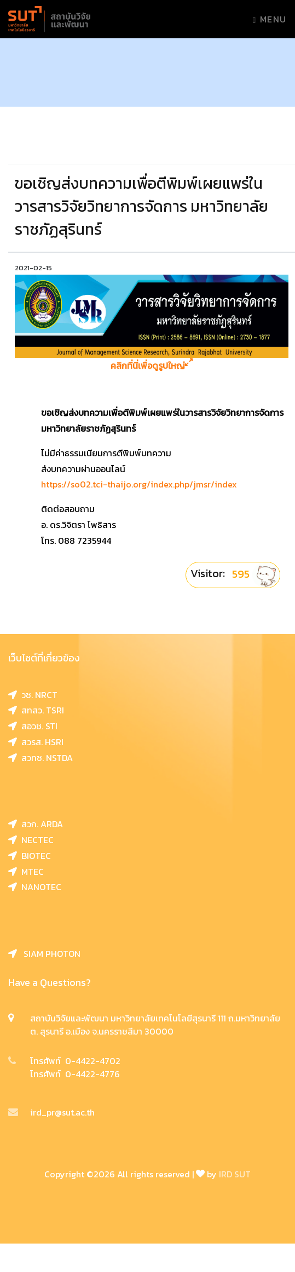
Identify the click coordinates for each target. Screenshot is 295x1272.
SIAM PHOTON (44, 953)
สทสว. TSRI (36, 710)
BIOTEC (29, 855)
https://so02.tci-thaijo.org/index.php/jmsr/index (139, 484)
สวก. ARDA (35, 823)
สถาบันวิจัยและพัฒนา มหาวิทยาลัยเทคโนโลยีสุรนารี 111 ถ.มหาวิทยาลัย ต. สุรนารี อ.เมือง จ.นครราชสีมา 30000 (155, 1025)
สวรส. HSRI (35, 741)
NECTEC (31, 839)
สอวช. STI (32, 726)
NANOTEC (34, 886)
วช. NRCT (32, 694)
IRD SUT (235, 1174)
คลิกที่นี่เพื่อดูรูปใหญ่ (152, 366)
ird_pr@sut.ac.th (51, 1112)
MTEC (26, 871)
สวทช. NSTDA (40, 757)
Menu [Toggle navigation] (270, 19)
